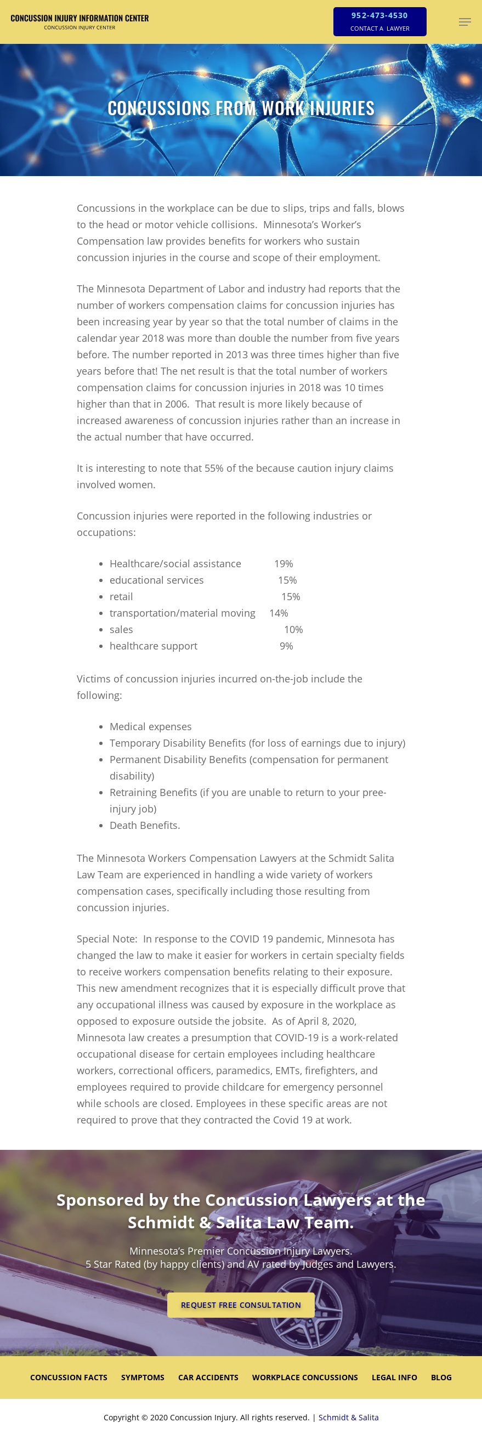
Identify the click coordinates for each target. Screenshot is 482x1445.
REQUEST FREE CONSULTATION (241, 1305)
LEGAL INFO (394, 1377)
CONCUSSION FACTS (68, 1377)
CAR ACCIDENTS (208, 1377)
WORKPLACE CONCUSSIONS (305, 1377)
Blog (441, 1377)
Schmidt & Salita (349, 1417)
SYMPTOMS (143, 1377)
